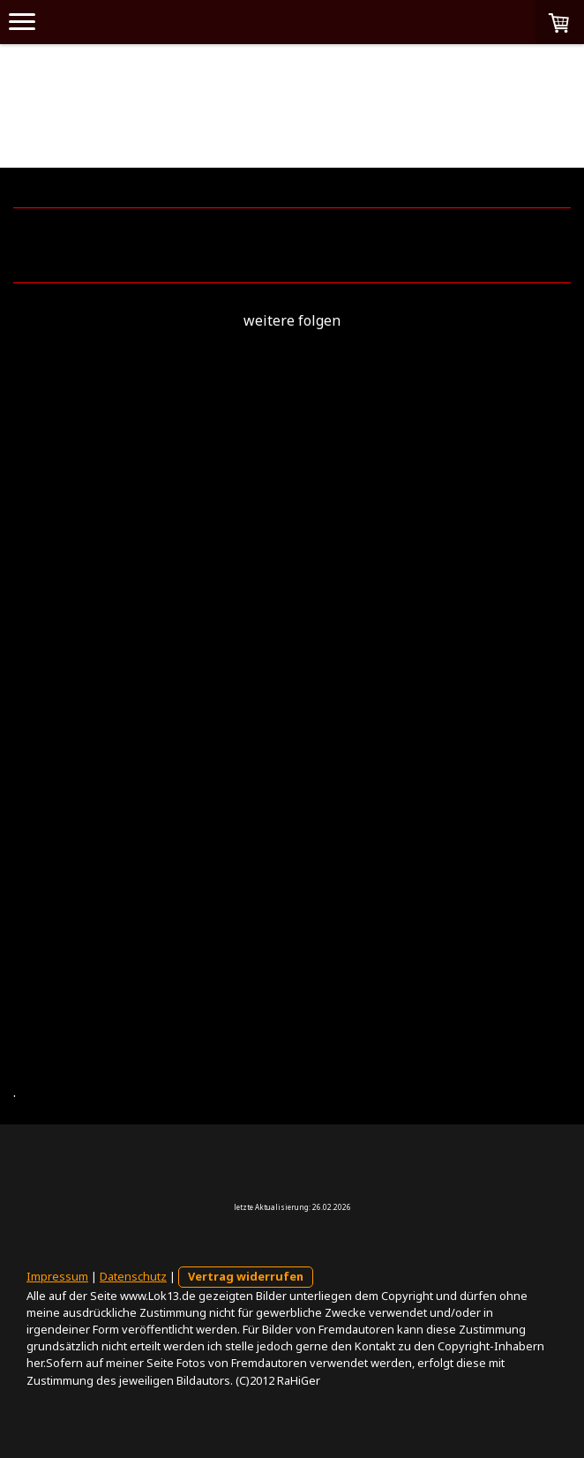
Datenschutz (133, 1276)
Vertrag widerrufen (245, 1276)
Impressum (57, 1276)
